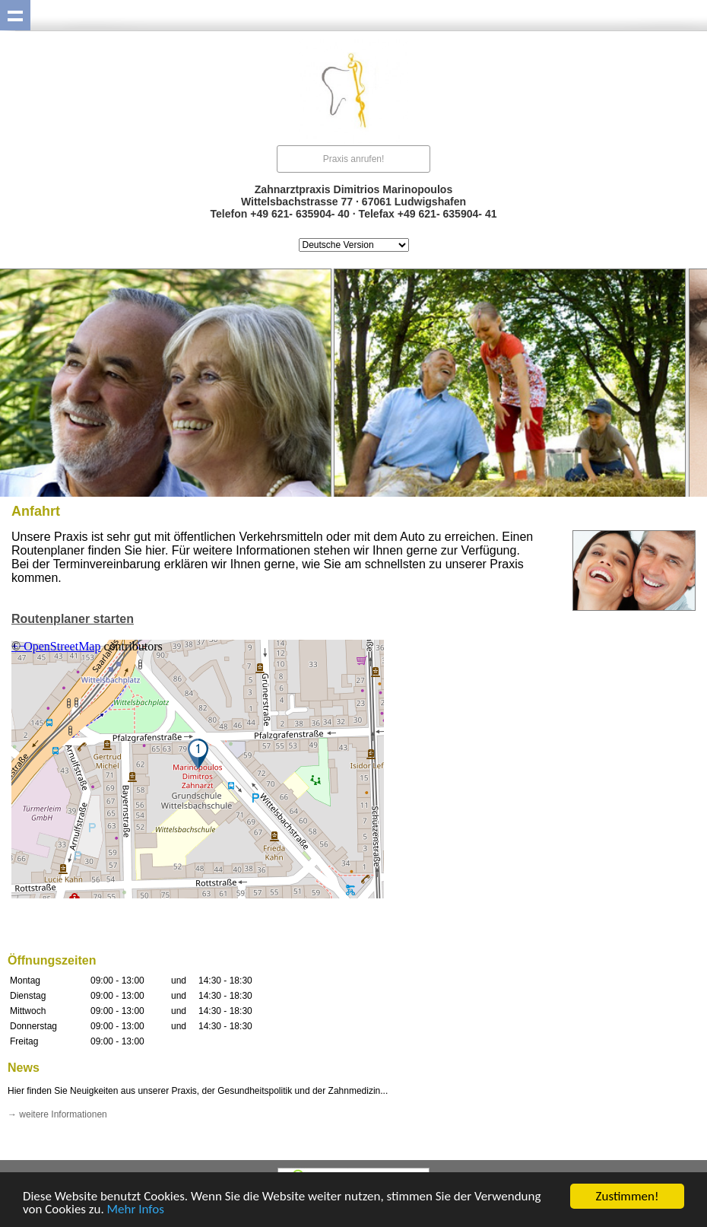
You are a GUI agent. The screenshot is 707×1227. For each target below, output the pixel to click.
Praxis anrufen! (354, 159)
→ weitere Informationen (57, 1114)
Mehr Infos (135, 1210)
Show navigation (15, 15)
